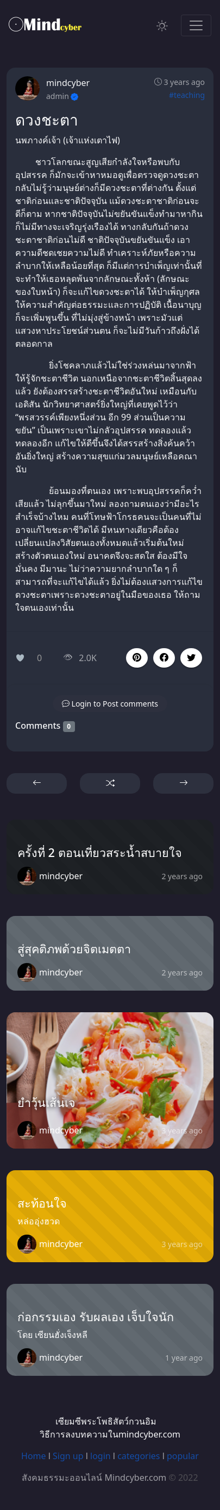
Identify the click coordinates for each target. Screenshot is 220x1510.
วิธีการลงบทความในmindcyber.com (110, 1434)
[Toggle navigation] (196, 25)
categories (138, 1456)
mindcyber (68, 83)
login (100, 1456)
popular (183, 1456)
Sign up (68, 1456)
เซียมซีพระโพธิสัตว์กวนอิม (105, 1421)
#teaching (187, 95)
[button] (164, 658)
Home (33, 1456)
